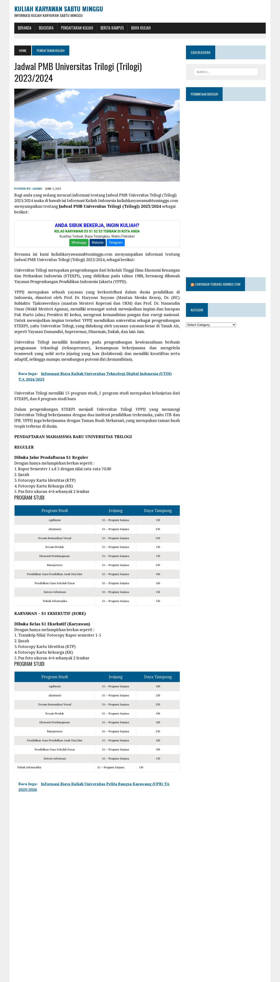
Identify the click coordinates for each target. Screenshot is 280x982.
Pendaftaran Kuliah (77, 28)
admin (37, 189)
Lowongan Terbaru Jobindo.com (217, 271)
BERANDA (24, 28)
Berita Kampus (112, 28)
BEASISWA (46, 28)
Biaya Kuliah (140, 28)
